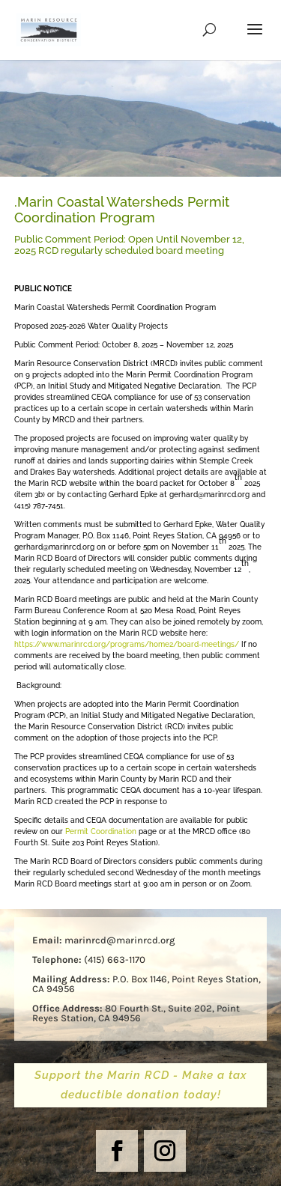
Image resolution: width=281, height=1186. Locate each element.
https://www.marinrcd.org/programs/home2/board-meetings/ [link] (126, 644)
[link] (48, 29)
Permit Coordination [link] (100, 831)
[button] (255, 39)
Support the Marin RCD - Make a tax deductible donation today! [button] (140, 1084)
